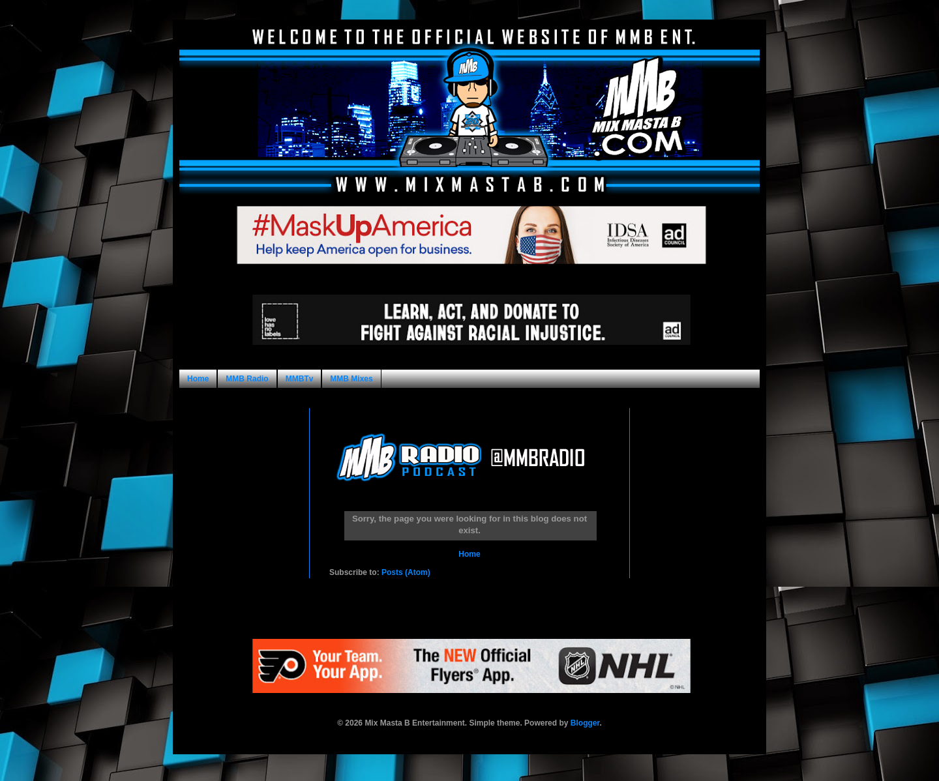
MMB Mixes (351, 378)
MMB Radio (247, 378)
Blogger (585, 723)
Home (198, 378)
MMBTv (300, 378)
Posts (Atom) (405, 572)
